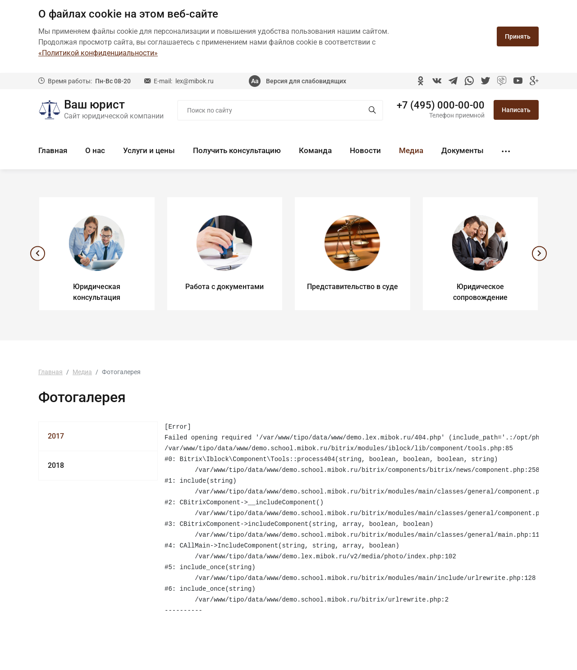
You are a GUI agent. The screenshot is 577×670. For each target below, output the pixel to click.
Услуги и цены (149, 150)
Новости (365, 150)
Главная (52, 150)
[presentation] (36, 255)
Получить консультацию (237, 150)
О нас (95, 150)
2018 (56, 465)
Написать (516, 109)
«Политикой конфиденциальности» (98, 53)
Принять (518, 36)
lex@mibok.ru (194, 81)
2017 (56, 436)
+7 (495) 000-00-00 (441, 105)
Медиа (411, 150)
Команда (315, 150)
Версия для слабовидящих (306, 81)
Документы (462, 150)
